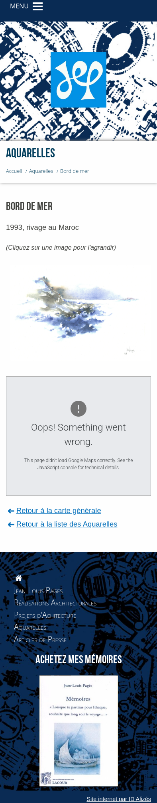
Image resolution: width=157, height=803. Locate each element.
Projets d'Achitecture (45, 614)
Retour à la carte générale (58, 510)
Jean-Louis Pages (38, 590)
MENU (19, 6)
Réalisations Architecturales (55, 602)
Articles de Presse (40, 639)
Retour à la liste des (67, 524)
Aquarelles (30, 626)
